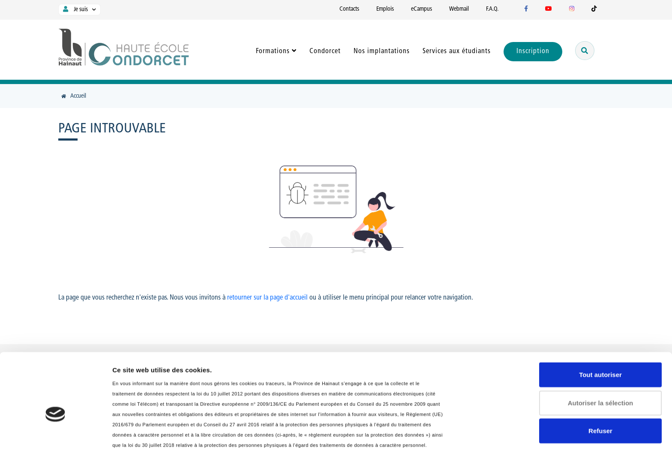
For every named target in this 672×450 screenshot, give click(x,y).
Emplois (385, 9)
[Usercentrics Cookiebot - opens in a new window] (55, 433)
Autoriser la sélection (600, 350)
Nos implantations (382, 51)
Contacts (349, 9)
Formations (273, 51)
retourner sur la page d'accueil (267, 297)
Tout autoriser (600, 322)
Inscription (532, 51)
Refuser (600, 378)
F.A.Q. (492, 9)
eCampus (421, 9)
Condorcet (325, 51)
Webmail (459, 9)
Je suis (74, 9)
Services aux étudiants (457, 51)
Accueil (78, 96)
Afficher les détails (141, 433)
